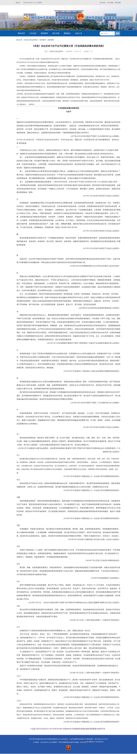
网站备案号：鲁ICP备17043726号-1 (97, 739)
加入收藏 (110, 2)
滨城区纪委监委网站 (31, 40)
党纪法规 (55, 33)
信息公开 (78, 33)
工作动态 (32, 33)
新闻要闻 (44, 33)
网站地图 (117, 2)
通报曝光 (67, 33)
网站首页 (21, 33)
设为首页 (102, 2)
